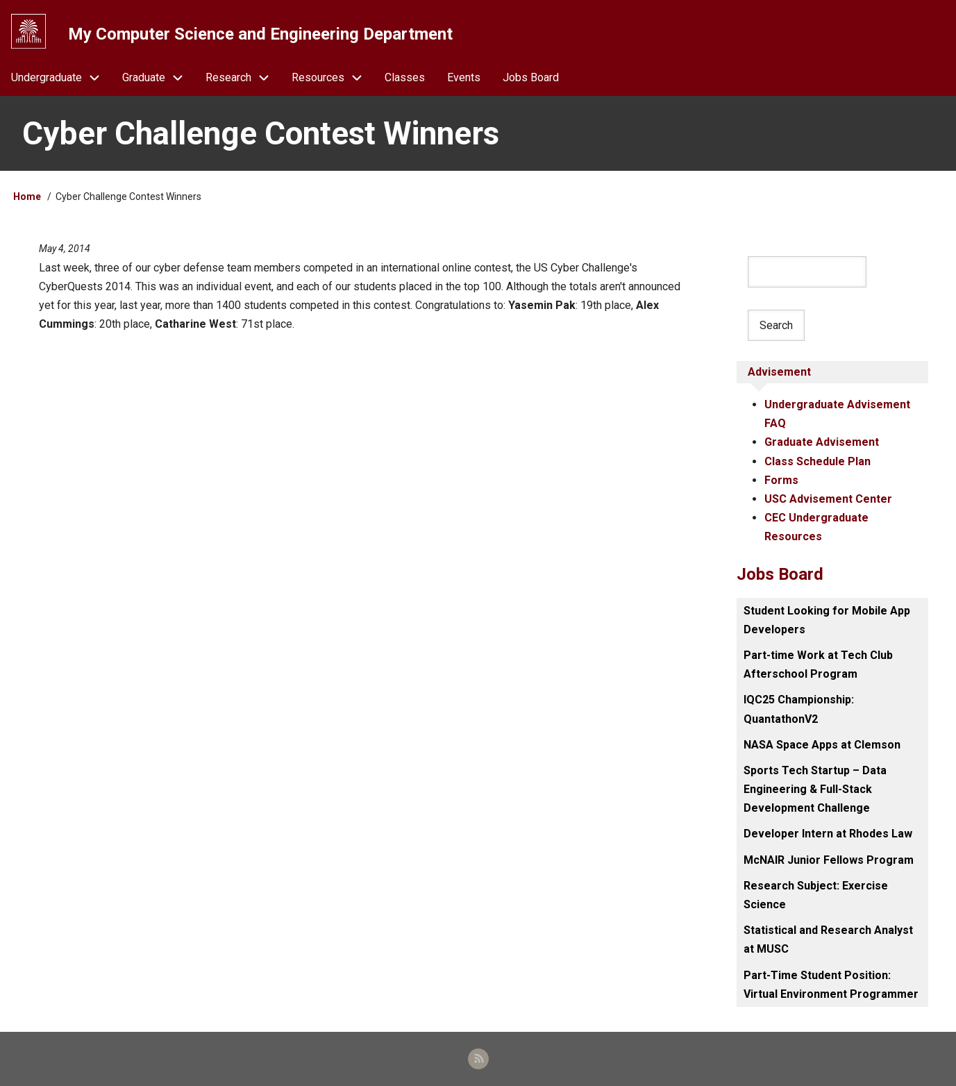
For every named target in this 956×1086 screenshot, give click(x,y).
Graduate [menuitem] (158, 77)
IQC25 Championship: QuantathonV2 (799, 709)
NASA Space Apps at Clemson (822, 744)
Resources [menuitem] (333, 77)
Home (27, 196)
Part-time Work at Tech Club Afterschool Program (818, 664)
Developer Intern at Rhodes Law (828, 833)
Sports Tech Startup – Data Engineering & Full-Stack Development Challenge (815, 789)
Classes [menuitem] (405, 77)
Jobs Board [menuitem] (531, 77)
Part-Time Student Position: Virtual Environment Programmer (831, 985)
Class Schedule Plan (817, 461)
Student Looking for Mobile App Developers (827, 620)
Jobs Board (780, 574)
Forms (781, 480)
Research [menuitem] (243, 77)
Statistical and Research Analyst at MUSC (828, 939)
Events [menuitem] (463, 77)
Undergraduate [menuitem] (61, 77)
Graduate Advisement (821, 442)
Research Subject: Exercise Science (816, 895)
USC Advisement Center (828, 499)
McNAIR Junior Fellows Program (829, 860)
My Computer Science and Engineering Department (260, 34)
